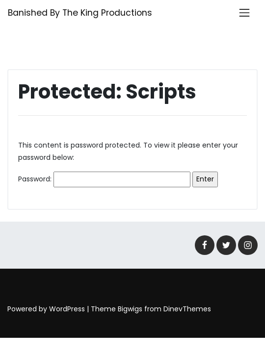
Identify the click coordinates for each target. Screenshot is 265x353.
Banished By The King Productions (80, 13)
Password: (104, 179)
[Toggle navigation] (244, 13)
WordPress (67, 309)
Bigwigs (130, 309)
